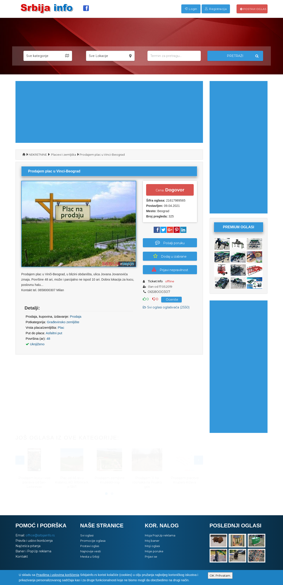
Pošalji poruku (170, 242)
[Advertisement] (109, 112)
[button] (47, 56)
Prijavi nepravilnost (170, 269)
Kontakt (21, 557)
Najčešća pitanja (27, 546)
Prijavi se (151, 556)
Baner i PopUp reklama (33, 551)
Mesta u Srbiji (89, 556)
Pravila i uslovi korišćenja (34, 541)
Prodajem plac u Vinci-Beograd (102, 154)
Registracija (216, 9)
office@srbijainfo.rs (40, 535)
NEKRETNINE (38, 154)
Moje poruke (154, 551)
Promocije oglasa (92, 540)
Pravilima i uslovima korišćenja (57, 575)
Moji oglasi (152, 546)
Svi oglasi (87, 535)
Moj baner (152, 540)
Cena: (170, 189)
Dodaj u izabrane (170, 256)
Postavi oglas (253, 9)
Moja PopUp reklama (160, 535)
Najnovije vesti (90, 551)
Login (191, 9)
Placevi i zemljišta (63, 154)
